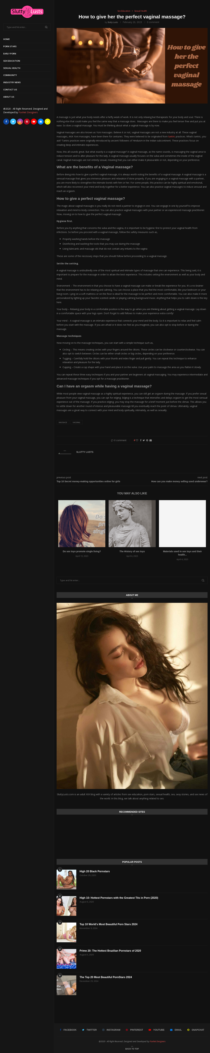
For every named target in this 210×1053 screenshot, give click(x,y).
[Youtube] (34, 122)
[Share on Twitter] (144, 440)
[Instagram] (20, 122)
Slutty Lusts (113, 22)
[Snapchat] (48, 122)
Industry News (12, 82)
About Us (8, 96)
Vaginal (76, 422)
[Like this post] (137, 440)
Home (6, 39)
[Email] (41, 122)
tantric (172, 136)
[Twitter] (13, 122)
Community (10, 75)
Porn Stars (10, 46)
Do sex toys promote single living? (82, 551)
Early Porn (9, 53)
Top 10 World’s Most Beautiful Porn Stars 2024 (108, 924)
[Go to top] (132, 1048)
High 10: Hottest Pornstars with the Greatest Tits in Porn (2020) (119, 897)
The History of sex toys (132, 551)
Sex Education (11, 60)
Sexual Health (11, 68)
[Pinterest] (27, 122)
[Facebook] (6, 122)
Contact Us (10, 89)
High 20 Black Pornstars (95, 871)
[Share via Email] (150, 440)
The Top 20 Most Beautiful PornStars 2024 (106, 977)
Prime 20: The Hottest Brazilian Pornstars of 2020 (110, 950)
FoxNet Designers (28, 112)
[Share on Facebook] (140, 440)
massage (63, 422)
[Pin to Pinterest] (147, 440)
